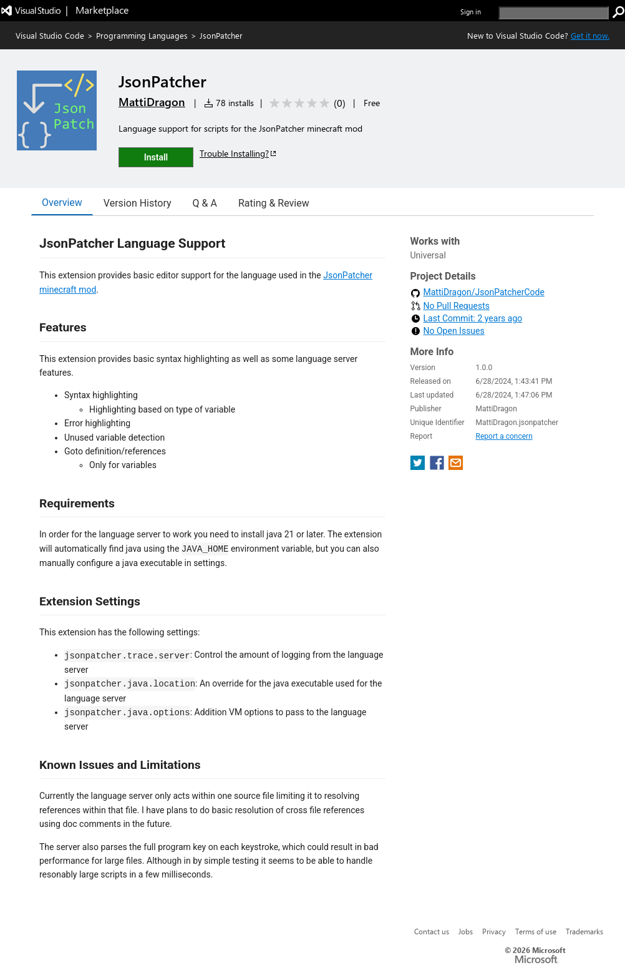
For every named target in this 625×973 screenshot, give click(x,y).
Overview (62, 202)
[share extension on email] (455, 466)
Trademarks (584, 931)
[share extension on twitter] (419, 466)
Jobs (465, 931)
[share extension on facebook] (438, 466)
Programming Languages (142, 35)
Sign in (470, 11)
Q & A (205, 203)
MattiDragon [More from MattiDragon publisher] (152, 101)
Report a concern (504, 436)
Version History (138, 203)
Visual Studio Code (50, 35)
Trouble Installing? (239, 153)
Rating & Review (273, 203)
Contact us (431, 931)
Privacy (494, 931)
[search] (553, 12)
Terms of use (535, 931)
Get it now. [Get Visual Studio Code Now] (590, 35)
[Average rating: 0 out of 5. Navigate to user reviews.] (305, 103)
